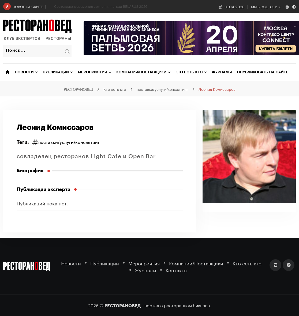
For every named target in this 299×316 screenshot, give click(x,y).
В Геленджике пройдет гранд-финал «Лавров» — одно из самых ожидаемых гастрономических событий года (145, 6)
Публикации (56, 72)
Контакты (177, 269)
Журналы (222, 72)
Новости (24, 72)
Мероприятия (92, 72)
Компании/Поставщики (141, 72)
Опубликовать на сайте (263, 72)
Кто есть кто (189, 72)
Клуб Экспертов (22, 38)
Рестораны (58, 38)
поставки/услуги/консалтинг (69, 142)
